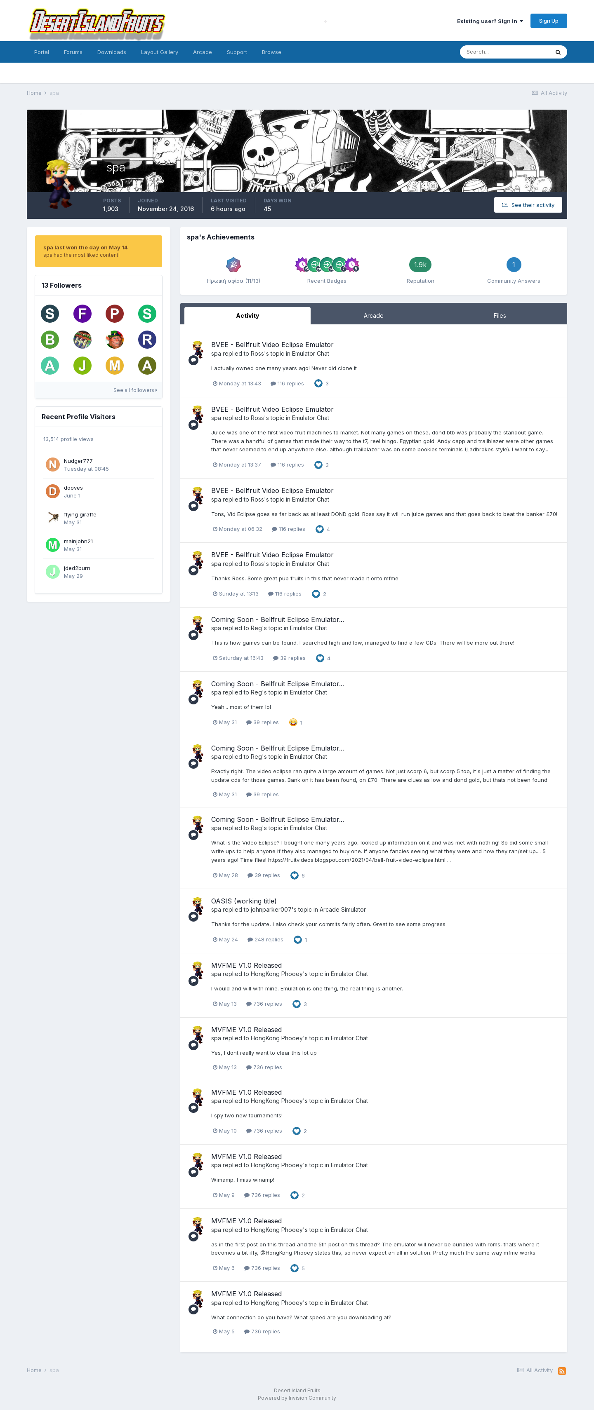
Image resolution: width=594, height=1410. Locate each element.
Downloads (111, 52)
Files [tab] (500, 315)
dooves (73, 487)
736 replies (264, 1003)
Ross (257, 353)
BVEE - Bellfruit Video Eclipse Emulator (272, 344)
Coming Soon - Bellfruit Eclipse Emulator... (277, 619)
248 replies (265, 939)
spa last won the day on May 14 (85, 247)
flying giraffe (80, 514)
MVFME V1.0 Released (246, 965)
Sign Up (549, 20)
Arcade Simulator (343, 909)
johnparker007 (271, 909)
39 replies (289, 658)
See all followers (135, 390)
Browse (271, 52)
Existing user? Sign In (490, 21)
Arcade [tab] (374, 315)
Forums (73, 52)
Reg (256, 627)
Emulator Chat (310, 353)
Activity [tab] (247, 315)
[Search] (504, 52)
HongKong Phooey (277, 973)
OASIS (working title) (244, 901)
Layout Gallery (159, 52)
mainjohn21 (78, 541)
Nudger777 (78, 460)
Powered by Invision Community (297, 1398)
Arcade (202, 52)
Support (237, 52)
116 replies (287, 383)
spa (216, 353)
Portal (41, 52)
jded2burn (77, 568)
